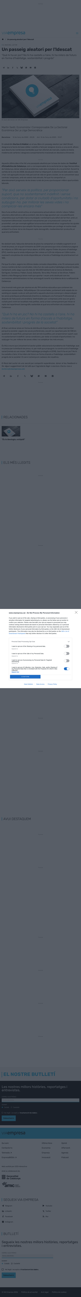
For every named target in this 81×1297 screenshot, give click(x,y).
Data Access (40, 684)
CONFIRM (25, 676)
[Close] (77, 613)
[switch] (66, 646)
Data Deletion (28, 684)
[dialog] (40, 648)
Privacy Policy (52, 684)
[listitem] (40, 642)
